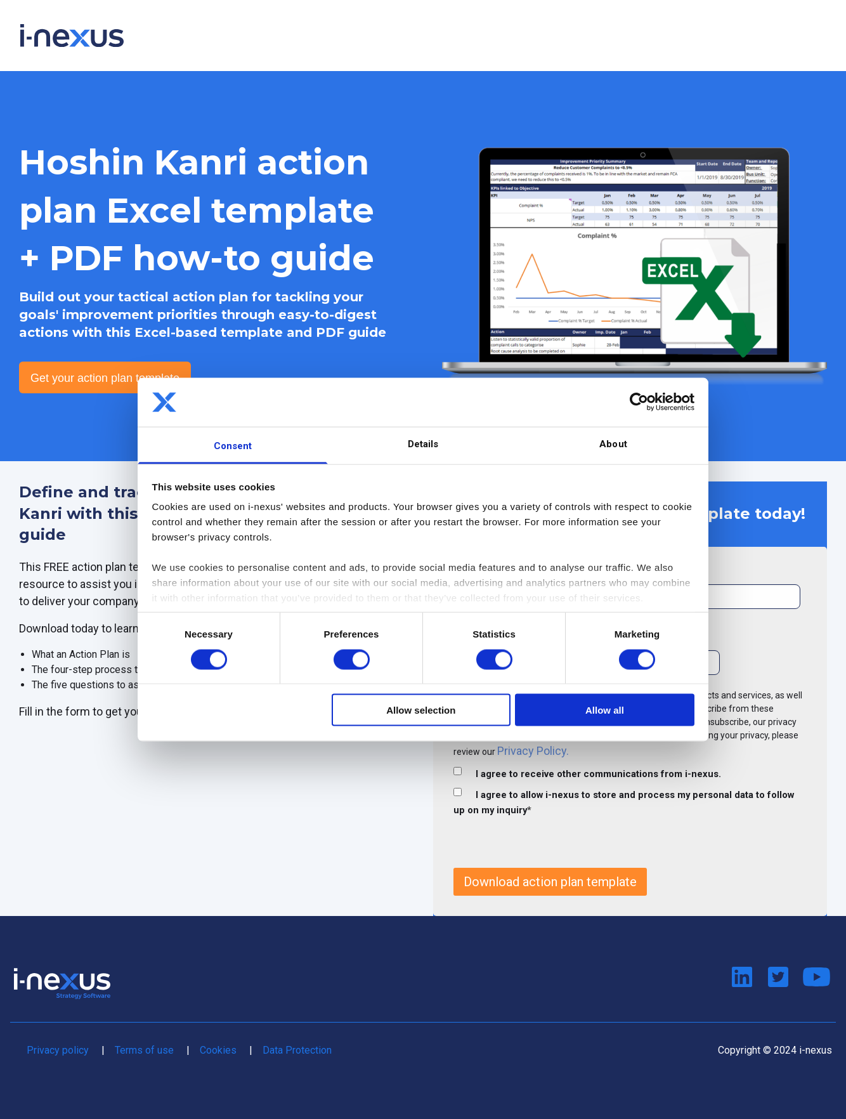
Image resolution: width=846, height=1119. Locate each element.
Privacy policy (58, 1050)
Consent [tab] (233, 445)
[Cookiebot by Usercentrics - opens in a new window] (638, 402)
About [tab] (613, 443)
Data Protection (297, 1050)
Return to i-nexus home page (62, 983)
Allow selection (420, 710)
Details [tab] (423, 443)
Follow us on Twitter (778, 977)
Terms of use (144, 1050)
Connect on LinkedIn (742, 977)
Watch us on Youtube (814, 977)
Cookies (218, 1050)
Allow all (604, 710)
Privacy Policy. (533, 750)
